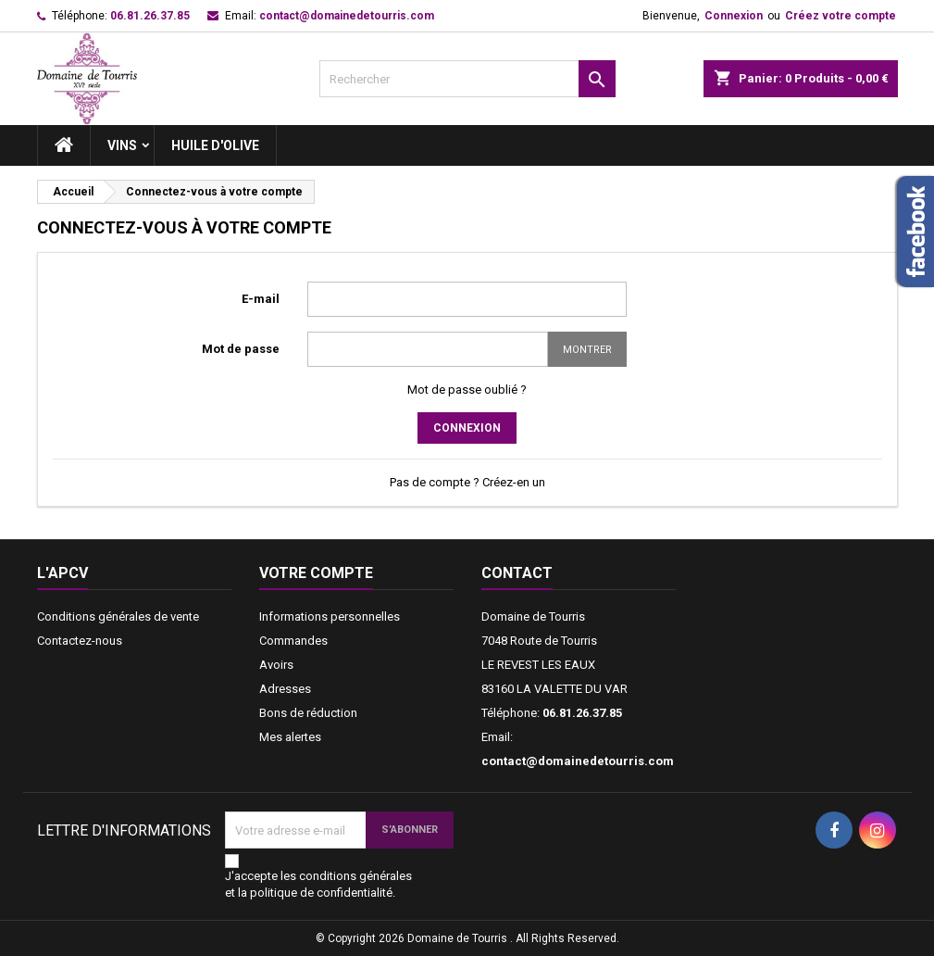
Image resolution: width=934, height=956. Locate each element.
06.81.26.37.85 (150, 15)
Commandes (293, 641)
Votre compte (316, 573)
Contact (517, 573)
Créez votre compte (840, 15)
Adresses (285, 689)
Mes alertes (290, 737)
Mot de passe (241, 349)
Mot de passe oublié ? (467, 389)
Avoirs (276, 665)
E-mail (261, 299)
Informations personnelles (329, 616)
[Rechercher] (467, 78)
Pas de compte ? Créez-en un (467, 482)
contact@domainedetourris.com (346, 15)
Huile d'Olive (215, 145)
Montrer (587, 350)
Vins (122, 145)
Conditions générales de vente (118, 616)
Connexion (733, 15)
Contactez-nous (79, 641)
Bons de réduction (308, 713)
